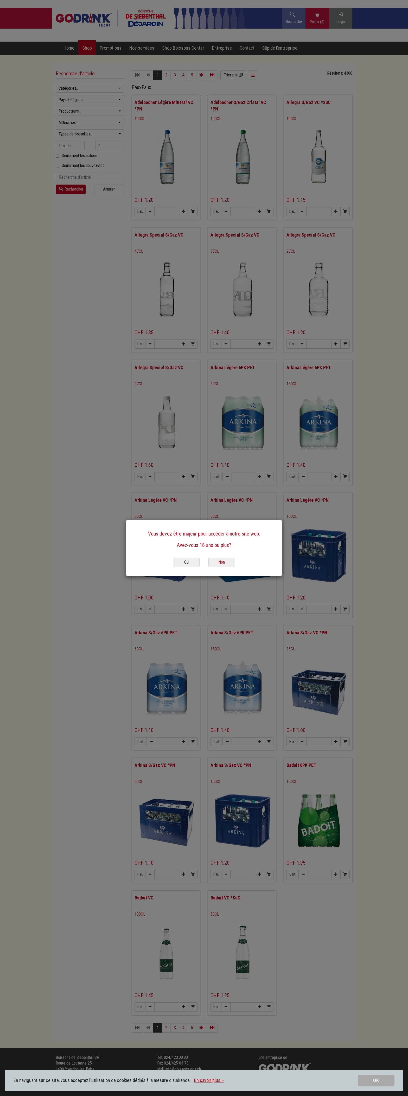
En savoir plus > (209, 1080)
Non (221, 562)
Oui (186, 562)
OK (376, 1080)
